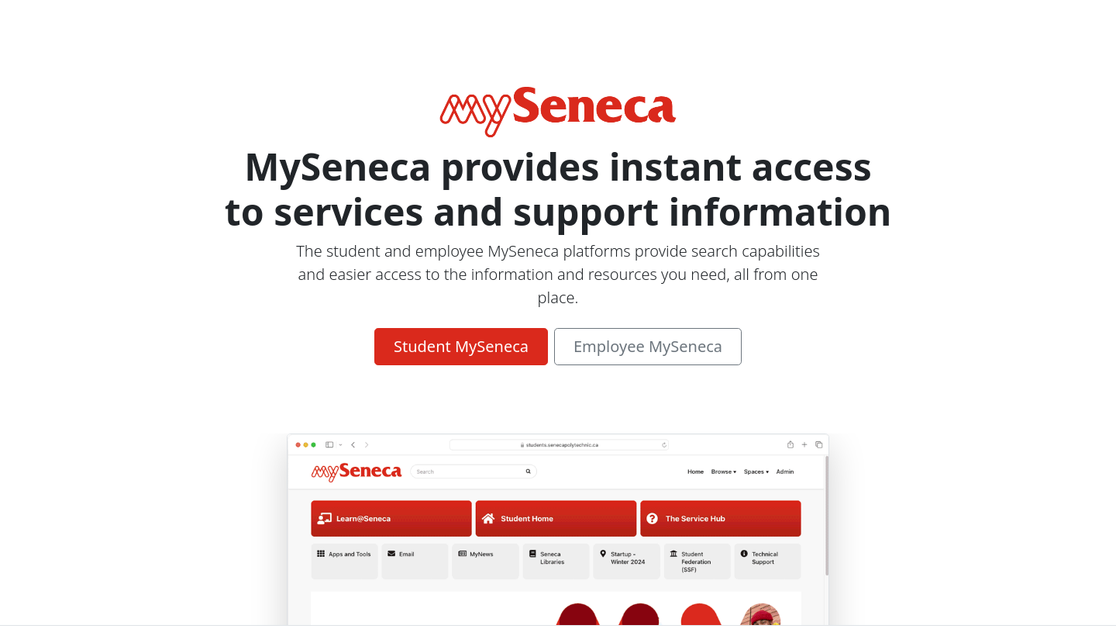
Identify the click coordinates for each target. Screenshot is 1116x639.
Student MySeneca (461, 346)
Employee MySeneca (648, 346)
